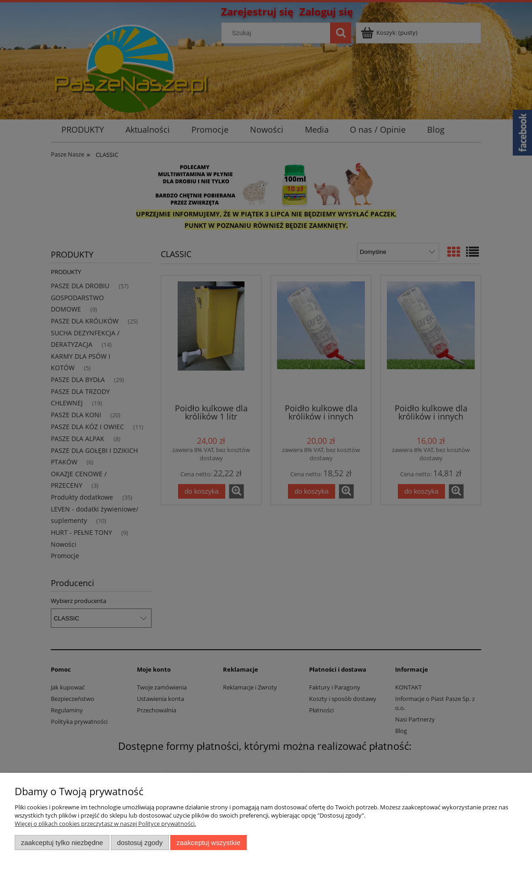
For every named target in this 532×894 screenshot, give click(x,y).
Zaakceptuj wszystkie (208, 842)
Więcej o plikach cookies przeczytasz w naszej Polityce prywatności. (105, 823)
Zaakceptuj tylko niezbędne (62, 842)
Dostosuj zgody (140, 842)
